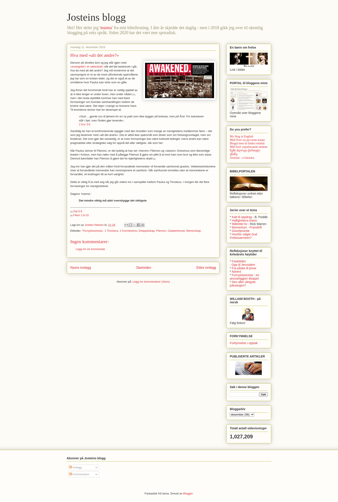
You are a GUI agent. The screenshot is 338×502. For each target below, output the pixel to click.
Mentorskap (193, 230)
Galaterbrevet (176, 230)
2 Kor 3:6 (84, 124)
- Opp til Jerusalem (242, 264)
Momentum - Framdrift (246, 227)
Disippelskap (147, 230)
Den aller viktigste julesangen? (243, 283)
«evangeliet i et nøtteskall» (86, 66)
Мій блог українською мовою (249, 146)
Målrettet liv (239, 224)
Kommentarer (79, 474)
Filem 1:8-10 (81, 215)
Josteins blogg (96, 17)
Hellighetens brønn (244, 220)
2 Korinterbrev (128, 230)
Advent (236, 271)
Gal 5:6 (77, 211)
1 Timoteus (111, 230)
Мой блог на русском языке (247, 140)
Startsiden (143, 267)
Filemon (161, 230)
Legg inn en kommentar (90, 249)
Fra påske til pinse (244, 268)
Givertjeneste (240, 231)
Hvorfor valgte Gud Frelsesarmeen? (243, 236)
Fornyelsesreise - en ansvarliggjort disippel (244, 276)
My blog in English (241, 136)
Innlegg (75, 467)
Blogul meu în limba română (247, 143)
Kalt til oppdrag (242, 217)
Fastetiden (239, 261)
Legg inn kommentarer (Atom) (151, 281)
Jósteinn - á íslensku (242, 157)
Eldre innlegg (206, 267)
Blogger (188, 493)
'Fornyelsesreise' (92, 230)
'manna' (106, 27)
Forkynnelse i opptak (244, 343)
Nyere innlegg (80, 267)
